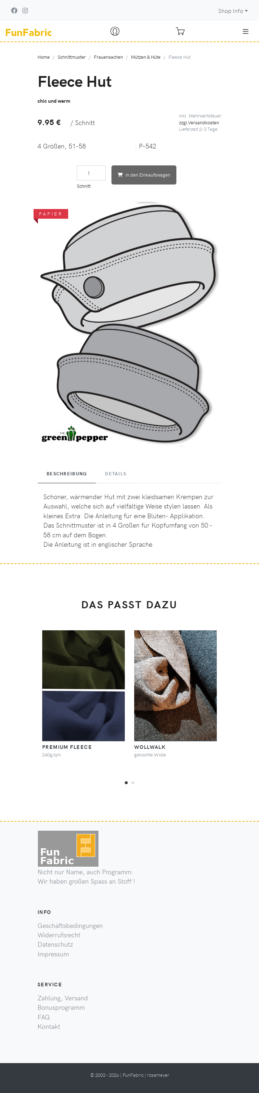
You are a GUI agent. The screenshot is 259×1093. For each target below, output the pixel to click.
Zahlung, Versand (63, 998)
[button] (126, 781)
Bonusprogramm (61, 1007)
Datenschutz (55, 944)
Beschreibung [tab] (67, 473)
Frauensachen (108, 57)
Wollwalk (150, 746)
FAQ (44, 1017)
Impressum (53, 954)
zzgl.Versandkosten (199, 122)
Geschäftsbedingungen (70, 925)
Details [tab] (115, 473)
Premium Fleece (67, 746)
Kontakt (49, 1026)
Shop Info (230, 10)
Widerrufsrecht (59, 934)
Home (44, 57)
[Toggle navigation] (245, 31)
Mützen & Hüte (146, 57)
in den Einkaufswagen (144, 175)
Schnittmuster (72, 57)
